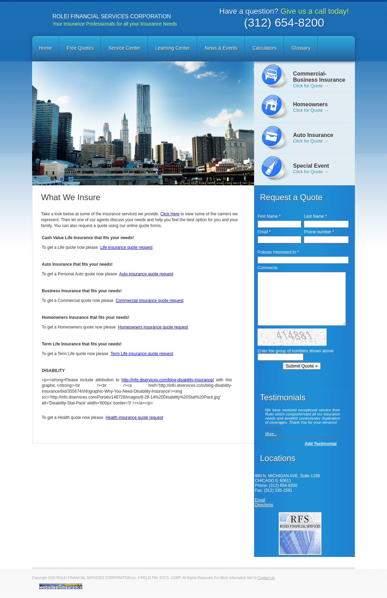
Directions (264, 504)
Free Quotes (80, 48)
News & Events (221, 48)
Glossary (300, 48)
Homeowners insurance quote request (153, 327)
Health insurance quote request (134, 417)
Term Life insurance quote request (141, 353)
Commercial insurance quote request (149, 300)
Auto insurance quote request (146, 274)
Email (260, 500)
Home (45, 48)
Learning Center (172, 48)
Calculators (264, 48)
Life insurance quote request (126, 247)
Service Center (124, 48)
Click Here (170, 214)
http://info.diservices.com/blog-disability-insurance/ (168, 380)
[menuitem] (46, 48)
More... (271, 434)
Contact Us (266, 578)
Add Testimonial (321, 443)
